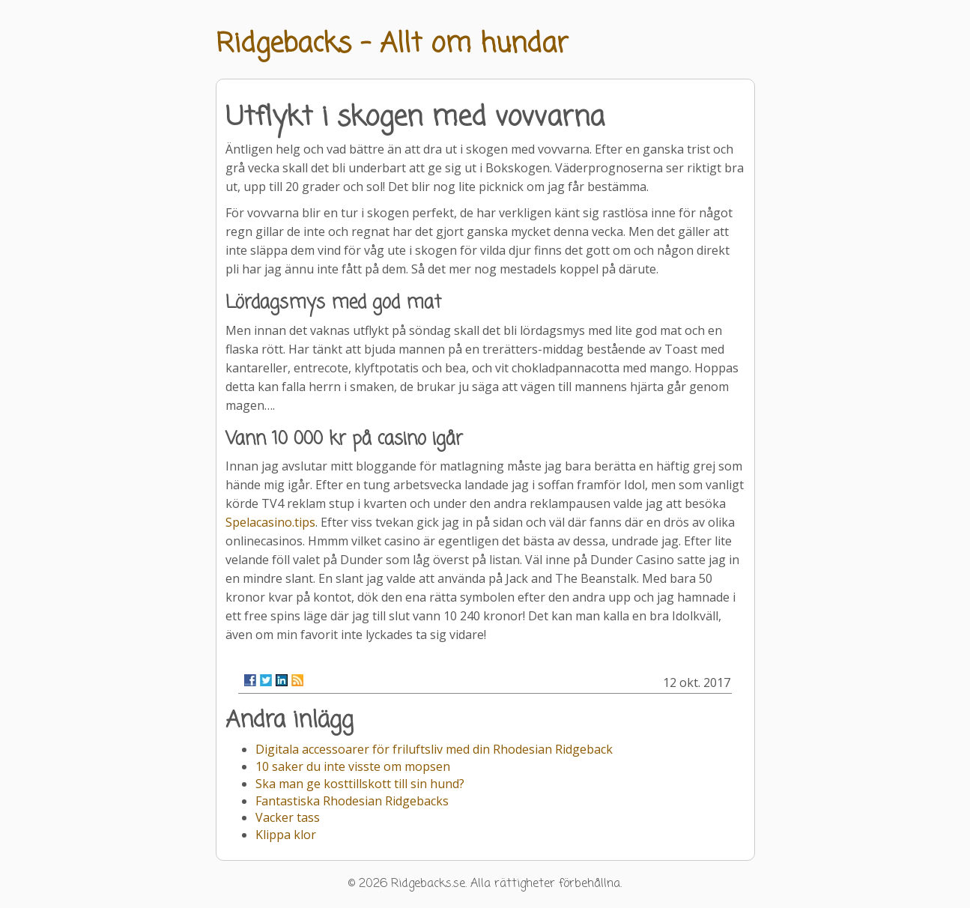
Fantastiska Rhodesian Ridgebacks (352, 801)
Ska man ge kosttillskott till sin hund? (359, 783)
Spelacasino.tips (270, 522)
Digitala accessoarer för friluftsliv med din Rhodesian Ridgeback (434, 749)
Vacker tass (287, 817)
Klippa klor (285, 834)
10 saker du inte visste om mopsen (352, 766)
